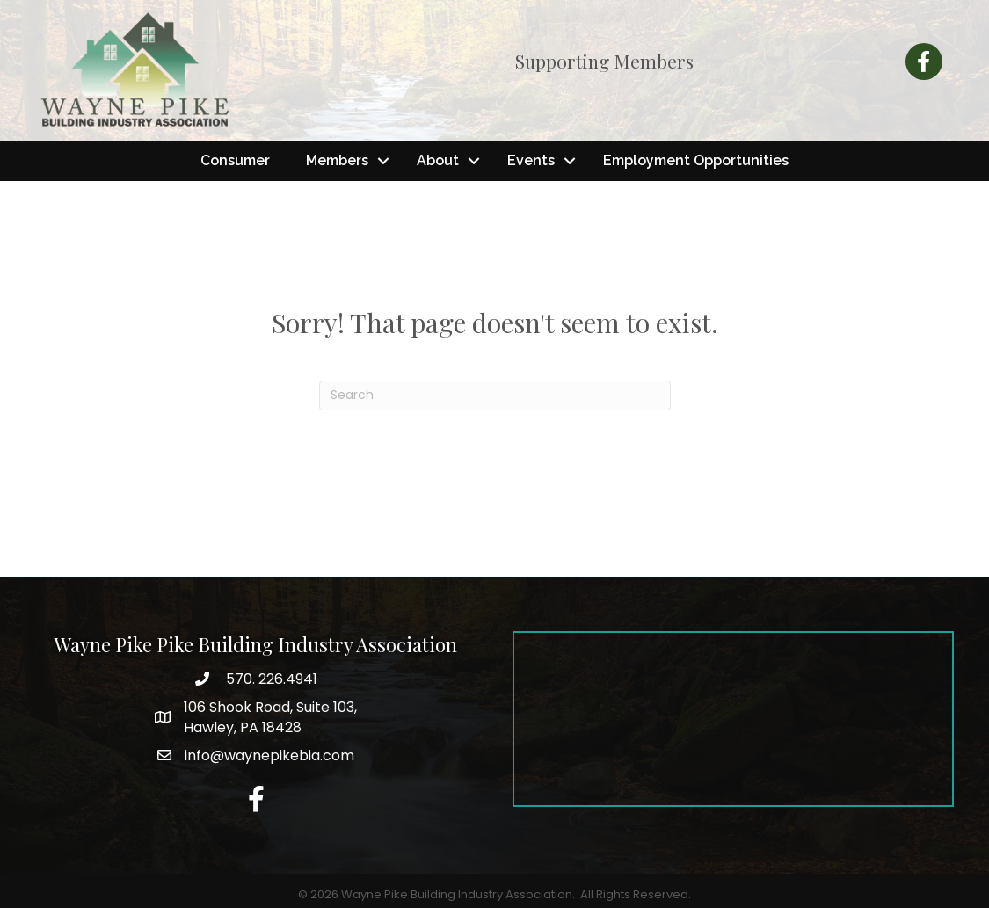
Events (531, 160)
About (438, 160)
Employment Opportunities (696, 160)
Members (337, 160)
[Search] (495, 395)
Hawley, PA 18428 (270, 717)
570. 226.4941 (269, 679)
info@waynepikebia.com (269, 755)
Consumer (235, 160)
